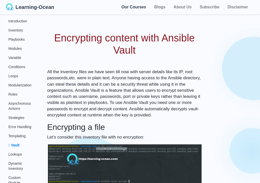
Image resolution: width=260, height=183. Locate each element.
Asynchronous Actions (19, 106)
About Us (183, 7)
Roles (13, 94)
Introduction (17, 21)
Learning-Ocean (30, 7)
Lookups (15, 154)
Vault (14, 145)
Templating (17, 136)
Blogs (159, 7)
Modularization (19, 85)
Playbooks (16, 39)
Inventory (15, 30)
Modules (15, 49)
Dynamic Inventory (15, 166)
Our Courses (133, 7)
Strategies (16, 118)
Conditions (16, 67)
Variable (14, 58)
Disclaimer (238, 7)
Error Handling (19, 127)
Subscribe (209, 7)
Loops (13, 76)
